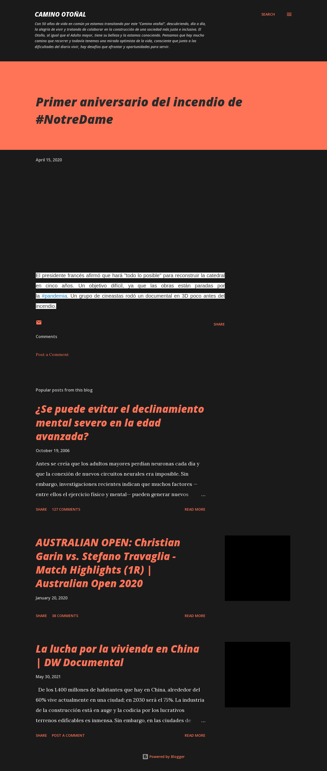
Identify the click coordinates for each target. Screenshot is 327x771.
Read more (195, 509)
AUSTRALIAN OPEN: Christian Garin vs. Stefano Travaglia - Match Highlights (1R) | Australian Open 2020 (108, 562)
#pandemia (54, 296)
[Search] (268, 14)
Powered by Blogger (163, 756)
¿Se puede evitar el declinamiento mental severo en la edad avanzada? (120, 422)
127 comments (66, 509)
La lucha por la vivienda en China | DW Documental (117, 655)
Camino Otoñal (60, 14)
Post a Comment (52, 354)
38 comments (65, 615)
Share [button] (219, 324)
